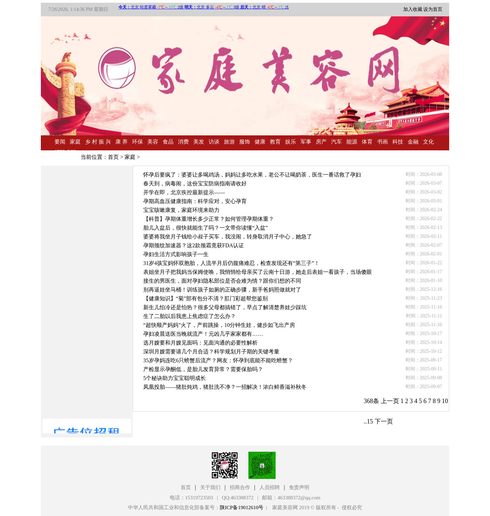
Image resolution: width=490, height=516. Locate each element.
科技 (397, 142)
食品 (168, 142)
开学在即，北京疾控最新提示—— (184, 192)
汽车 (336, 142)
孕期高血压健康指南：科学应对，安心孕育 (195, 201)
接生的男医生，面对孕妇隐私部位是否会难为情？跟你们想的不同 (222, 281)
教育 (275, 142)
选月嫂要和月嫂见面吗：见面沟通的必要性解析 (200, 343)
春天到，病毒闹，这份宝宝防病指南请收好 (195, 183)
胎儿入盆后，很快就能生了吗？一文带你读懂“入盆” (205, 228)
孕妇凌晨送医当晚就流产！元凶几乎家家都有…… (203, 334)
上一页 (390, 401)
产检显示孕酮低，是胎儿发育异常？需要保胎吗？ (203, 369)
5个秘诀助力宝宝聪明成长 (174, 378)
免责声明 (299, 487)
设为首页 (432, 9)
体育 (367, 142)
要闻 (59, 142)
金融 (413, 142)
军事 (305, 142)
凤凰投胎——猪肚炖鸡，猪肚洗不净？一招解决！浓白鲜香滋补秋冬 (225, 387)
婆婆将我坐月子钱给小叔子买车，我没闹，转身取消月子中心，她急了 (227, 236)
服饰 (244, 142)
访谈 (214, 142)
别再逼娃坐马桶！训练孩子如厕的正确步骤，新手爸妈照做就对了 (222, 290)
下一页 (384, 421)
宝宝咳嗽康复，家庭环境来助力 (181, 210)
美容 (152, 142)
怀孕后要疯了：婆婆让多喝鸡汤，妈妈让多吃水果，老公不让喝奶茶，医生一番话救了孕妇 (252, 175)
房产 (321, 142)
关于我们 (210, 487)
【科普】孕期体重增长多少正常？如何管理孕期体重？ (208, 219)
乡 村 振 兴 (98, 142)
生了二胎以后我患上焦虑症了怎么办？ (189, 316)
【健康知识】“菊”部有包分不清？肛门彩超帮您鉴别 (205, 298)
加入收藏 (412, 9)
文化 (428, 142)
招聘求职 (65, 152)
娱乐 (290, 142)
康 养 (121, 142)
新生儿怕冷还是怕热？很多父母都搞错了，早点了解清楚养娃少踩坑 (225, 307)
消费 (183, 142)
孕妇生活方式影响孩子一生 (176, 254)
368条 (371, 401)
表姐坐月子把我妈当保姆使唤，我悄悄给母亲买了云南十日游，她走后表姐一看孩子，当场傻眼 (257, 272)
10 (445, 401)
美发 (198, 142)
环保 (137, 142)
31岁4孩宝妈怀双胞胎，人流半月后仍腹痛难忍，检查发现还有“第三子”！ (231, 263)
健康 (260, 142)
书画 (382, 142)
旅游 (229, 142)
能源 (351, 142)
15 (370, 421)
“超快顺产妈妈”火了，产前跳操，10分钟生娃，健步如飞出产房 (219, 325)
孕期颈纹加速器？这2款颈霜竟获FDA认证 (193, 245)
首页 (113, 157)
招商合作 (240, 487)
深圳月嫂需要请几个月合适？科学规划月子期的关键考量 (211, 351)
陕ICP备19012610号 (241, 507)
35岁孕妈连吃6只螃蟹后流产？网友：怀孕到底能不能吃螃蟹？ (218, 360)
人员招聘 (269, 487)
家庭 (75, 142)
